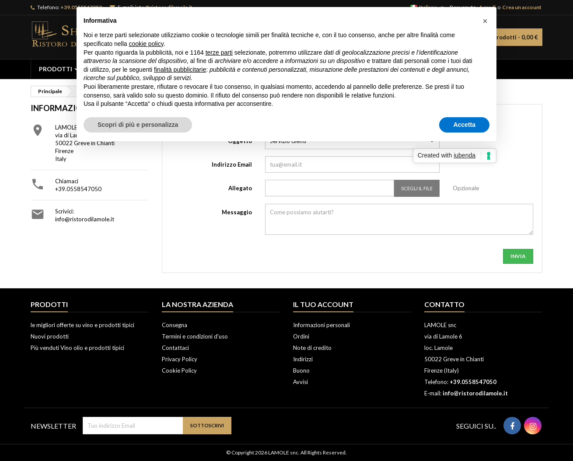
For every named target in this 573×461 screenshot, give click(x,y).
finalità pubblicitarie (180, 69)
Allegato (240, 188)
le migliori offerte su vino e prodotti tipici (82, 324)
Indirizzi (303, 359)
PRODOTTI (55, 69)
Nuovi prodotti (50, 336)
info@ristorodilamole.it (84, 219)
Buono (301, 370)
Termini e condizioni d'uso (195, 336)
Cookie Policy (179, 370)
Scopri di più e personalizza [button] (138, 124)
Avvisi (300, 381)
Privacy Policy (179, 359)
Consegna (174, 324)
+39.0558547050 (78, 188)
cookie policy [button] (146, 43)
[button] (485, 21)
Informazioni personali (321, 324)
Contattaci (175, 347)
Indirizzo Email (232, 164)
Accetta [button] (464, 124)
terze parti (219, 52)
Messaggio (237, 212)
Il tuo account (323, 304)
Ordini (301, 336)
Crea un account (522, 7)
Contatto (444, 304)
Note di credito (312, 347)
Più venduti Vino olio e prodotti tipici (77, 347)
